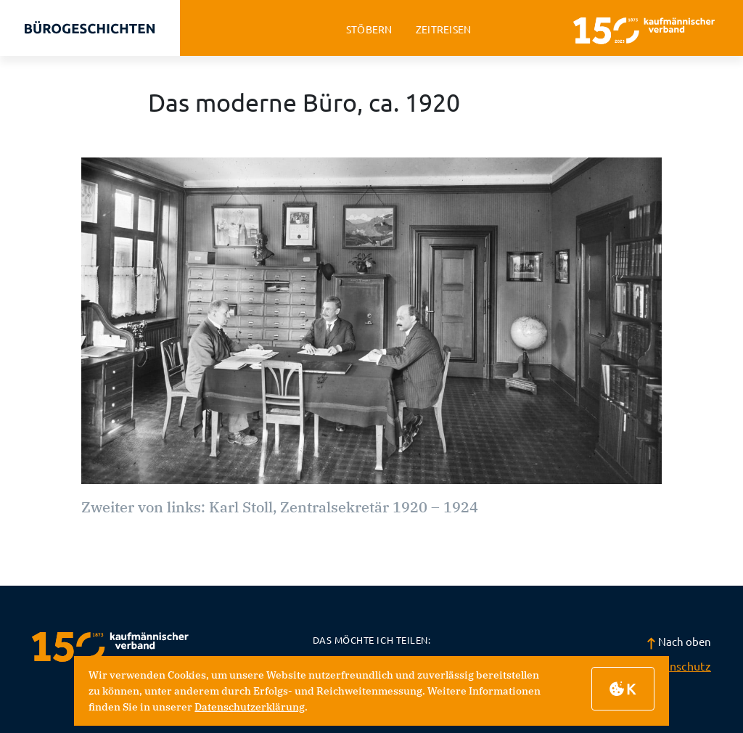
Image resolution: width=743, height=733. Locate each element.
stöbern (369, 29)
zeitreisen (444, 29)
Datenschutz (677, 665)
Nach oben (678, 641)
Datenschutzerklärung (249, 706)
